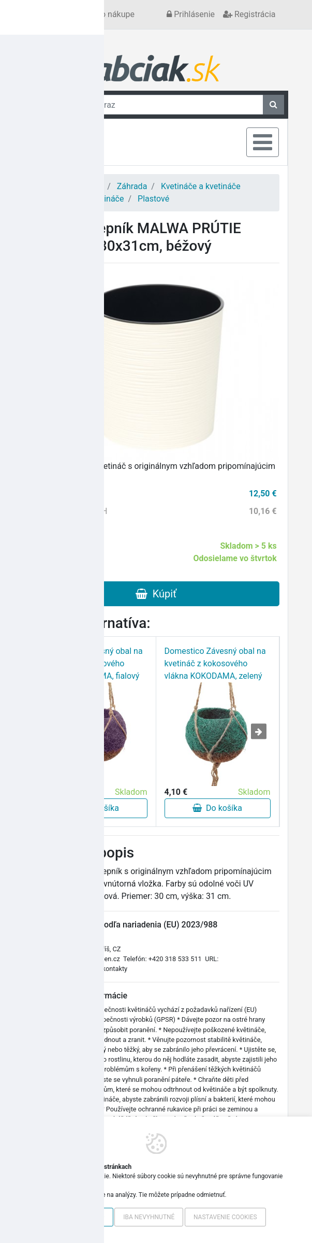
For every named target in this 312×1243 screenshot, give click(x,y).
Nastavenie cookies (225, 1217)
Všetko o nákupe (104, 14)
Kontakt (51, 14)
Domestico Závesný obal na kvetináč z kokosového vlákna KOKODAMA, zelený (215, 663)
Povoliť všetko (79, 1217)
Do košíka (94, 808)
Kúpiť (156, 594)
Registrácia (249, 14)
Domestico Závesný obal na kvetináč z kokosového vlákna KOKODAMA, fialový (92, 663)
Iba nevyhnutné (148, 1217)
